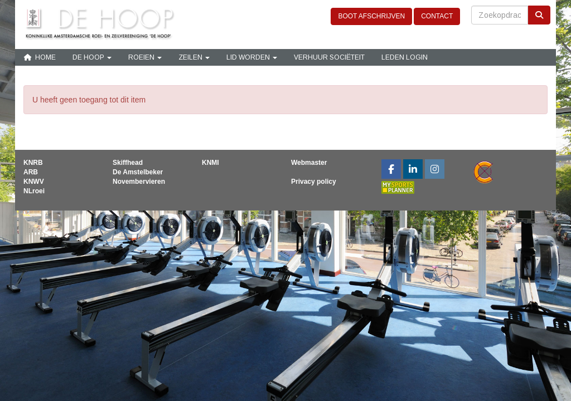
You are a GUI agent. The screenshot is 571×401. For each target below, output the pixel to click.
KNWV (33, 181)
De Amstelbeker (138, 172)
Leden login (404, 57)
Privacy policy (313, 181)
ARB (30, 172)
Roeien (145, 57)
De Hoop (92, 57)
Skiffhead (128, 163)
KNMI (210, 163)
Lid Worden (251, 57)
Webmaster (309, 163)
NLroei (34, 191)
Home (39, 57)
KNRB (33, 163)
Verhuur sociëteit (329, 57)
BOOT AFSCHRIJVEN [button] (371, 16)
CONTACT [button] (437, 16)
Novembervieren (139, 181)
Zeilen (194, 57)
